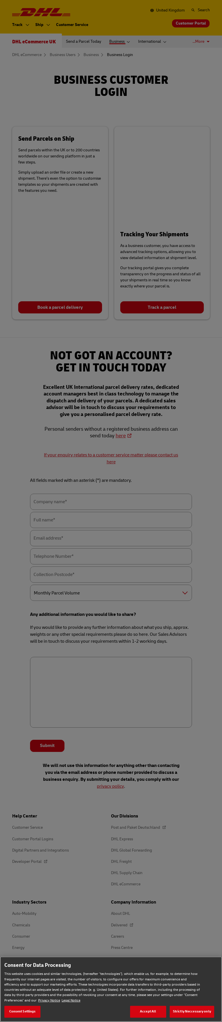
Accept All (148, 1011)
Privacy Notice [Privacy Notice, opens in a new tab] (49, 1000)
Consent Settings (22, 1011)
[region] (111, 989)
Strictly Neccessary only (192, 1011)
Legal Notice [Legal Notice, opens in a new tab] (71, 1000)
